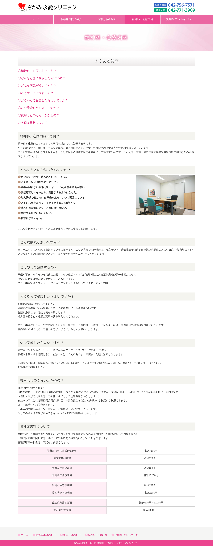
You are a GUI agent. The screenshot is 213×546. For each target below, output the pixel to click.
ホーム (36, 19)
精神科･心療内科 (97, 535)
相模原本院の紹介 (71, 19)
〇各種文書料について (32, 122)
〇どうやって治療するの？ (35, 93)
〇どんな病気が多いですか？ (37, 85)
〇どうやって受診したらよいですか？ (43, 100)
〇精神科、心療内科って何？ (37, 70)
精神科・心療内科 (142, 19)
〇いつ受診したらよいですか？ (38, 107)
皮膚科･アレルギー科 (178, 19)
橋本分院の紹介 (107, 19)
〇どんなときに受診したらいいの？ (41, 78)
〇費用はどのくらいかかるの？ (38, 115)
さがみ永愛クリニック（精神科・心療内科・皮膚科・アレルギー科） (107, 543)
